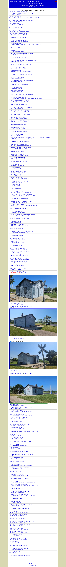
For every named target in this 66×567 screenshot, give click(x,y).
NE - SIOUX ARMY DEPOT (15, 544)
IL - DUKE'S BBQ (13, 264)
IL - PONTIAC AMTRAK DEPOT (16, 437)
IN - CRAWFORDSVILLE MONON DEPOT (18, 484)
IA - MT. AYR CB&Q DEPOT (15, 187)
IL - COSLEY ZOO (13, 241)
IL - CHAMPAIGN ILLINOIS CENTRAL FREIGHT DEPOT (21, 454)
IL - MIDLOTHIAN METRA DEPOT (16, 468)
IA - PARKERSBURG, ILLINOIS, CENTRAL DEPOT (20, 140)
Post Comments (27, 306)
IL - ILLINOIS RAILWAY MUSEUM (16, 211)
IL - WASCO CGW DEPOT (15, 408)
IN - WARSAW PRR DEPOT (15, 501)
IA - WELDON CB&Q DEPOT (15, 182)
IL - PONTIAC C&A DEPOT (15, 435)
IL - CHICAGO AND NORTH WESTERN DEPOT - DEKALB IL (22, 231)
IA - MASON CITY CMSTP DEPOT (16, 127)
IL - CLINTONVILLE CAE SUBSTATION (17, 262)
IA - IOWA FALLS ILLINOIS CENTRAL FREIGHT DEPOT (21, 201)
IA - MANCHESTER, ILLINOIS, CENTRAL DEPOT (19, 150)
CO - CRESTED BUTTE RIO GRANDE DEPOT (19, 33)
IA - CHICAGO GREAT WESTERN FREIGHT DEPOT (20, 145)
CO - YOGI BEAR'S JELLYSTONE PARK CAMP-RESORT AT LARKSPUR (24, 17)
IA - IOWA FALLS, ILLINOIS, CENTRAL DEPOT (19, 117)
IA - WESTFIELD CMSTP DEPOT (16, 197)
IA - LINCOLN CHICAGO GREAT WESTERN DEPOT (20, 147)
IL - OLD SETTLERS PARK (14, 430)
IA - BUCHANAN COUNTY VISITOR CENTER (18, 148)
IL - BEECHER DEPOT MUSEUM (16, 224)
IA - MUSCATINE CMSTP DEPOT (16, 160)
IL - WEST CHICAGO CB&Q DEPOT (17, 248)
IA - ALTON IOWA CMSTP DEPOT (16, 81)
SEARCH (40, 3)
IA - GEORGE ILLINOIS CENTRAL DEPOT (18, 86)
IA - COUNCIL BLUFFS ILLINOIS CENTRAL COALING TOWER (22, 195)
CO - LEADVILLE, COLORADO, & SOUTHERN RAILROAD (21, 13)
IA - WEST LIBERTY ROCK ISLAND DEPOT (18, 155)
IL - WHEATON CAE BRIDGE (15, 237)
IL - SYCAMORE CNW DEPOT (15, 252)
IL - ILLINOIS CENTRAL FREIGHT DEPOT (18, 445)
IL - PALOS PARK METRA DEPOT (16, 418)
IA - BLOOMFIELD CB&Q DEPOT (16, 177)
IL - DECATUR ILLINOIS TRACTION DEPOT (18, 442)
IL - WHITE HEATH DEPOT (15, 448)
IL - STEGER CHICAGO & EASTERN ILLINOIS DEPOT (20, 467)
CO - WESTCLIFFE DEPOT (15, 28)
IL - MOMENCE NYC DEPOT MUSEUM (17, 462)
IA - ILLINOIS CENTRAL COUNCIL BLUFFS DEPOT (20, 71)
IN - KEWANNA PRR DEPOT (15, 497)
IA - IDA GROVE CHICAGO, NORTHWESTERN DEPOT (21, 103)
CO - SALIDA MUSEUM (14, 14)
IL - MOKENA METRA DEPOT (15, 427)
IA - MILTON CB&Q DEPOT (15, 174)
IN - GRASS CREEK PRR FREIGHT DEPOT (18, 494)
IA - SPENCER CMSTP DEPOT (16, 91)
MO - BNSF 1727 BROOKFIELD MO (17, 537)
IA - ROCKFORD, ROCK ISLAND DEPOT (18, 124)
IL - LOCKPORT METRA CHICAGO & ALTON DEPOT (20, 415)
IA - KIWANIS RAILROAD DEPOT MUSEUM (18, 46)
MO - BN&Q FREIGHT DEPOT (15, 534)
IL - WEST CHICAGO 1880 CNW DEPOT (18, 249)
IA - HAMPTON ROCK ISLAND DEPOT (17, 123)
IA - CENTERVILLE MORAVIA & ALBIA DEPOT (19, 178)
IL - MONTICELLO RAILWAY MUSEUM (17, 208)
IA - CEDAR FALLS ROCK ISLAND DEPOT (18, 41)
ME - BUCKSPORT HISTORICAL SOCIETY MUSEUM (20, 517)
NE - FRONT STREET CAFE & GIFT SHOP (18, 545)
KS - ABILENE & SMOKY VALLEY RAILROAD (18, 512)
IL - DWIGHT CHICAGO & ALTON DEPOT (18, 229)
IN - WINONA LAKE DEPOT (15, 502)
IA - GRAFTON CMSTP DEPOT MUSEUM (18, 131)
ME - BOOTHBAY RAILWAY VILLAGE (17, 515)
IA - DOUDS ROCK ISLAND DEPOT (17, 172)
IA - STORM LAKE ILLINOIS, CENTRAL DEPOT (19, 101)
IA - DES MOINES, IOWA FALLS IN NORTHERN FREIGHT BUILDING (24, 56)
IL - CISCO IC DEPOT (14, 447)
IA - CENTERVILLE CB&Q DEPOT (16, 180)
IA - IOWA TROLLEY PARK (15, 36)
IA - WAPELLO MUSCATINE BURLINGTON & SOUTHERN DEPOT (23, 205)
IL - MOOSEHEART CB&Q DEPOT (16, 254)
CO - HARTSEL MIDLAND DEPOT (16, 23)
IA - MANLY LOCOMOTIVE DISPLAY (17, 128)
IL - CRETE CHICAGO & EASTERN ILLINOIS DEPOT (20, 465)
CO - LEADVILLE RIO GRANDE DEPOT (17, 26)
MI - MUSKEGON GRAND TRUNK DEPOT (18, 529)
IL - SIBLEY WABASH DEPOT (15, 245)
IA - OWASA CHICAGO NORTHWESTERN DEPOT (20, 120)
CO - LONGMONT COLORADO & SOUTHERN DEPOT (21, 20)
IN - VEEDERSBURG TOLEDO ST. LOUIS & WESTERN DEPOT (22, 482)
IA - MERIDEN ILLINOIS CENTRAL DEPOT (18, 198)
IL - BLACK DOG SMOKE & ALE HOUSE (18, 452)
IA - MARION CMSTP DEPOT (15, 152)
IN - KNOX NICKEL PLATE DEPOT (16, 509)
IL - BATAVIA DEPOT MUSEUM (16, 222)
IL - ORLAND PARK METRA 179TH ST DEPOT (19, 424)
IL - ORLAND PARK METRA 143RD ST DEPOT (19, 423)
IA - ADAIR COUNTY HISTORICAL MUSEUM (18, 190)
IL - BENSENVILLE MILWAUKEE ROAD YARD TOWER (21, 472)
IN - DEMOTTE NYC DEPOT (15, 511)
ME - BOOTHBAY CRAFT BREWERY (17, 522)
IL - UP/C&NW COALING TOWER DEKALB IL (19, 232)
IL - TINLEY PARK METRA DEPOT (16, 425)
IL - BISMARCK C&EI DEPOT (15, 460)
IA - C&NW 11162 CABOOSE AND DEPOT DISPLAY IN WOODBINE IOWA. (25, 44)
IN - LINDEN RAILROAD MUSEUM (16, 477)
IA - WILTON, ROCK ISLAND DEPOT (17, 158)
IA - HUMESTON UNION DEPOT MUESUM (18, 181)
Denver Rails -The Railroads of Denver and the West (24, 1)
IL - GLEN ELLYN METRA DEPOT (16, 235)
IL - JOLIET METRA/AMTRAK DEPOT (17, 414)
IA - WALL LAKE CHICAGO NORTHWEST (18, 104)
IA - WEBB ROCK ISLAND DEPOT (16, 95)
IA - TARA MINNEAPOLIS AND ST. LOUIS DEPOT (19, 113)
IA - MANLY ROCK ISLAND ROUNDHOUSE (18, 130)
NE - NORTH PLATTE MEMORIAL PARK (18, 539)
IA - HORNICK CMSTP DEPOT (15, 76)
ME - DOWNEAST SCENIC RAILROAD (17, 518)
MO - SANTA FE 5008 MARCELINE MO (17, 538)
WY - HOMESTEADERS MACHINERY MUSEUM (19, 555)
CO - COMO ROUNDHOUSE (15, 27)
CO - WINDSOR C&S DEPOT (15, 30)
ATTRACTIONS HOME (28, 3)
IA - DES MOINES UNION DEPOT (16, 54)
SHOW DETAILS (24, 272)
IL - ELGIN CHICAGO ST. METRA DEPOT (18, 261)
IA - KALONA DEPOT (13, 50)
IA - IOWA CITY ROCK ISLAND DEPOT (17, 154)
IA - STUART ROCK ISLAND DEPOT (17, 63)
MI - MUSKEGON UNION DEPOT (16, 528)
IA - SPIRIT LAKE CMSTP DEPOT (16, 90)
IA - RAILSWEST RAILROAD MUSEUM (17, 37)
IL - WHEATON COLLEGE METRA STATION (18, 239)
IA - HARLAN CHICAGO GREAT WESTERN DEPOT (20, 66)
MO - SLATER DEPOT (14, 535)
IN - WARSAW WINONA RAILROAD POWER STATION (21, 504)
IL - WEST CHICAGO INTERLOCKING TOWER (19, 251)
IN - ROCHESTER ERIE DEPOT (16, 498)
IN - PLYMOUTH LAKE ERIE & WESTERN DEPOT (20, 508)
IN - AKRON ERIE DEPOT (14, 499)
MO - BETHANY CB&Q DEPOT (16, 531)
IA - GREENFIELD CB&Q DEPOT (16, 191)
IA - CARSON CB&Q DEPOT (15, 70)
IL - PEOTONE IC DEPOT (14, 464)
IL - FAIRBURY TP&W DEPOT (15, 438)
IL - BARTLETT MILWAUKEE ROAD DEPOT (18, 255)
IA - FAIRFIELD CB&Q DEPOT (15, 168)
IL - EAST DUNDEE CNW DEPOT (16, 265)
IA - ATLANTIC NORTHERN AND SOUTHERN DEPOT (20, 64)
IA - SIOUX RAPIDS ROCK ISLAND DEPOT (18, 97)
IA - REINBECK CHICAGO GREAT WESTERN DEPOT (20, 141)
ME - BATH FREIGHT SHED (15, 527)
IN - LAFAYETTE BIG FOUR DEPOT (16, 488)
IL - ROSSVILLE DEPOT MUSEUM (16, 461)
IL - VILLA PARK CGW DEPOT (15, 221)
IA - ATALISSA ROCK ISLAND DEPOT (17, 157)
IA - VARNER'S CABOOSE (15, 43)
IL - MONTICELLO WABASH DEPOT (17, 217)
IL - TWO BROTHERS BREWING (16, 410)
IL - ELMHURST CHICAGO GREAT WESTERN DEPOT (20, 215)
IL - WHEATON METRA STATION (16, 238)
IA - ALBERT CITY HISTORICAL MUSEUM (18, 34)
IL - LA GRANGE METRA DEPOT (16, 474)
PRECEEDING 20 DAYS (33, 6)
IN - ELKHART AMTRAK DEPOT (16, 505)
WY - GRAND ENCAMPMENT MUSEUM (18, 556)
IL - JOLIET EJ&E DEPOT (14, 413)
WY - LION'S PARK (13, 552)
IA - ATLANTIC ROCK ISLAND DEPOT (17, 48)
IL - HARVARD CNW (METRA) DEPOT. (17, 271)
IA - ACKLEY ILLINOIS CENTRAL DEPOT (18, 121)
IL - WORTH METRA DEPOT (15, 420)
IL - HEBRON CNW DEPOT (15, 269)
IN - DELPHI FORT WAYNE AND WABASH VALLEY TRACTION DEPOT (24, 489)
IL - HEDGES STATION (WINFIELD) (16, 242)
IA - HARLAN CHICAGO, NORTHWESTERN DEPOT (20, 67)
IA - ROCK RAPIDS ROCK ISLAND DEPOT (18, 84)
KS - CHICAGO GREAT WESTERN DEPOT (18, 514)
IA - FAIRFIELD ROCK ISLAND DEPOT (17, 171)
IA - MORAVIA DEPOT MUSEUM (16, 38)
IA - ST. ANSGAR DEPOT (14, 135)
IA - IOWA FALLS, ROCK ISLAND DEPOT (18, 118)
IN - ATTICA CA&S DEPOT (14, 480)
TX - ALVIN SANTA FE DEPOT (15, 551)
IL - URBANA (12, 455)
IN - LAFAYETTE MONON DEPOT (16, 487)
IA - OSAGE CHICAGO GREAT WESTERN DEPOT (20, 133)
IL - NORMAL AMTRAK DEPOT (16, 440)
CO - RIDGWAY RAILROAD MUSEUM (17, 21)
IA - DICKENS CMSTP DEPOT (15, 93)
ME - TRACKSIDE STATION (15, 519)
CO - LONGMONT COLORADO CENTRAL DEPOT (20, 19)
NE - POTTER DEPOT (14, 542)
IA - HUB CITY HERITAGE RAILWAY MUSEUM (19, 40)
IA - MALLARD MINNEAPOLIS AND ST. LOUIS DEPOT (21, 94)
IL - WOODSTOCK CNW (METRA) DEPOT (18, 266)
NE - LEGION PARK (13, 541)
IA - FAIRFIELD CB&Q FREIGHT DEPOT (18, 170)
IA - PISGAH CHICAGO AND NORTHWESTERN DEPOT (21, 74)
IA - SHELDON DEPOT (14, 83)
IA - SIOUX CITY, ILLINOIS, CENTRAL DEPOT (18, 77)
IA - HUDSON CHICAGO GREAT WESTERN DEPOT (20, 142)
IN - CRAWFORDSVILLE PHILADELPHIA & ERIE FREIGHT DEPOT (23, 485)
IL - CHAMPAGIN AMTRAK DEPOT (16, 450)
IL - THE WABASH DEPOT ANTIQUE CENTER (19, 218)
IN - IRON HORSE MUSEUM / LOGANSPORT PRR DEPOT (22, 495)
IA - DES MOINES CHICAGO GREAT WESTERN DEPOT (21, 53)
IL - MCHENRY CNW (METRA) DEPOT (17, 268)
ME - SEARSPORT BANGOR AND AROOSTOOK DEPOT (21, 521)
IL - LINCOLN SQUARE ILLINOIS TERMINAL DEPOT (20, 441)
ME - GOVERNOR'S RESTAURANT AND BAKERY (20, 524)
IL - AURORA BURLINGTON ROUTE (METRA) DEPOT (21, 411)
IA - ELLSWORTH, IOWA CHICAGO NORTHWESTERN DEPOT (22, 115)
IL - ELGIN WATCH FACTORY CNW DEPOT (18, 258)
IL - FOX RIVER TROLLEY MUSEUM (17, 209)
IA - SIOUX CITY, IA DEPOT (15, 47)
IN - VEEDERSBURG (13, 481)
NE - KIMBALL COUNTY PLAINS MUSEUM (18, 548)
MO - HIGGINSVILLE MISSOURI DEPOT (18, 532)
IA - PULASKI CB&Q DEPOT (15, 175)
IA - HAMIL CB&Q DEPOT (14, 167)
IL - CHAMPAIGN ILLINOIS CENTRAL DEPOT (19, 451)
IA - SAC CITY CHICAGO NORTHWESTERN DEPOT (20, 105)
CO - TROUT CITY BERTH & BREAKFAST (18, 11)
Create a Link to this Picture (16, 306)
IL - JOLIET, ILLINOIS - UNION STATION (17, 227)
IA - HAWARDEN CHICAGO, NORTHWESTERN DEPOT (21, 80)
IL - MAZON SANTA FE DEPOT (16, 433)
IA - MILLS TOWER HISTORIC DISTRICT (17, 202)
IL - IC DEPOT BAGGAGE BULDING (17, 444)
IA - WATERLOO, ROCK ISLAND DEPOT (18, 144)
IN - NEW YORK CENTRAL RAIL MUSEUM (18, 475)
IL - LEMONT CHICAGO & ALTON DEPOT (18, 417)
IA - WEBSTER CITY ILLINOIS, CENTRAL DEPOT (19, 114)
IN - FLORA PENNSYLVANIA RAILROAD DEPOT (19, 491)
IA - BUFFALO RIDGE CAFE (15, 199)
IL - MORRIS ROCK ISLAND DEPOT (17, 212)
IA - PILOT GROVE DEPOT (15, 164)
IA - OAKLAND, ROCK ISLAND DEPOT (17, 68)
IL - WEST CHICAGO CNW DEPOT (16, 247)
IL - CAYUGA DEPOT (13, 434)
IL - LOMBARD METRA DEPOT (16, 234)
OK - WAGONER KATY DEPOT (16, 549)
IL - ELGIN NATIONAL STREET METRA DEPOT (19, 259)
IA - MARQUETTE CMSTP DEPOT (16, 51)
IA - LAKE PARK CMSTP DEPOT (16, 87)
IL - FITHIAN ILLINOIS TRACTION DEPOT (18, 457)
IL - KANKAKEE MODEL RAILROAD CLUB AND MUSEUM (22, 214)
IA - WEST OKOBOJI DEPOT (15, 88)
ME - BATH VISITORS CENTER (15, 525)
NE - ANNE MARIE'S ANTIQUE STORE (17, 546)
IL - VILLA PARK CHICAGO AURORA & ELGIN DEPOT (20, 219)
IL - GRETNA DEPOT (13, 244)
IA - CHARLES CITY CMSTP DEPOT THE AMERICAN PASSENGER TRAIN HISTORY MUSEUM (29, 137)
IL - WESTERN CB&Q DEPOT (15, 470)
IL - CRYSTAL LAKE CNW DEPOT (16, 257)
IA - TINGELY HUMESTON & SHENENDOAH (18, 207)
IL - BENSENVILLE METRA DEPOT (16, 471)
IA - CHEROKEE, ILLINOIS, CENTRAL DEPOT (19, 100)
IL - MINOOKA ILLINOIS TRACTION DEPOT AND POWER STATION (23, 431)
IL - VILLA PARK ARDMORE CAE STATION (18, 225)
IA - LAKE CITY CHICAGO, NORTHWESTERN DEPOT (20, 107)
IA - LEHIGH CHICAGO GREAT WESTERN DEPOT (20, 111)
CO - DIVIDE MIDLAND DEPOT (16, 24)
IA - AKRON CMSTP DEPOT (15, 78)
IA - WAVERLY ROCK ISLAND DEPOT (17, 204)
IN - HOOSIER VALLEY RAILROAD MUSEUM (19, 478)
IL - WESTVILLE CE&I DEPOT (15, 458)
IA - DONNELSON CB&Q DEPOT (16, 165)
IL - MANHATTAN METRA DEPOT (16, 428)
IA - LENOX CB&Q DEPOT (15, 188)
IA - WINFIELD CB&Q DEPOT (15, 162)
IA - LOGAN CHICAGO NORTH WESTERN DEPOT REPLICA (22, 73)
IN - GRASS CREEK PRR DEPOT (16, 492)
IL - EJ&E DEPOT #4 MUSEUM (16, 228)
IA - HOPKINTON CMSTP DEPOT (16, 151)
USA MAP (36, 3)
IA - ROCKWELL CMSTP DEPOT (16, 108)
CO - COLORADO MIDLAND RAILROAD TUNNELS (20, 31)
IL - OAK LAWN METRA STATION (16, 421)
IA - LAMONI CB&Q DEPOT (15, 185)
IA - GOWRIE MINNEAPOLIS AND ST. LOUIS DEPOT (20, 110)
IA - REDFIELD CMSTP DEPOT (16, 58)
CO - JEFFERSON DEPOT (15, 16)
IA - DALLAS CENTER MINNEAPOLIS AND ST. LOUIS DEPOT (22, 60)
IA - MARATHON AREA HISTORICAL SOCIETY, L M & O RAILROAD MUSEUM (25, 98)
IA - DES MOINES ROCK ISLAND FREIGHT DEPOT (20, 192)
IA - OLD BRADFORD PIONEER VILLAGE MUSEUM (20, 138)
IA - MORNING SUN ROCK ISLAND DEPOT (18, 161)
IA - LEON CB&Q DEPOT (14, 184)
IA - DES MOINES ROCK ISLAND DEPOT (18, 57)
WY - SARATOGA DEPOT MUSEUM (17, 554)
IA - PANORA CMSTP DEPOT (15, 61)
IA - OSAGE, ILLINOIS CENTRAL (16, 134)
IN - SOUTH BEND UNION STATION (17, 507)
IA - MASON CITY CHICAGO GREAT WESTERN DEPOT (21, 125)
